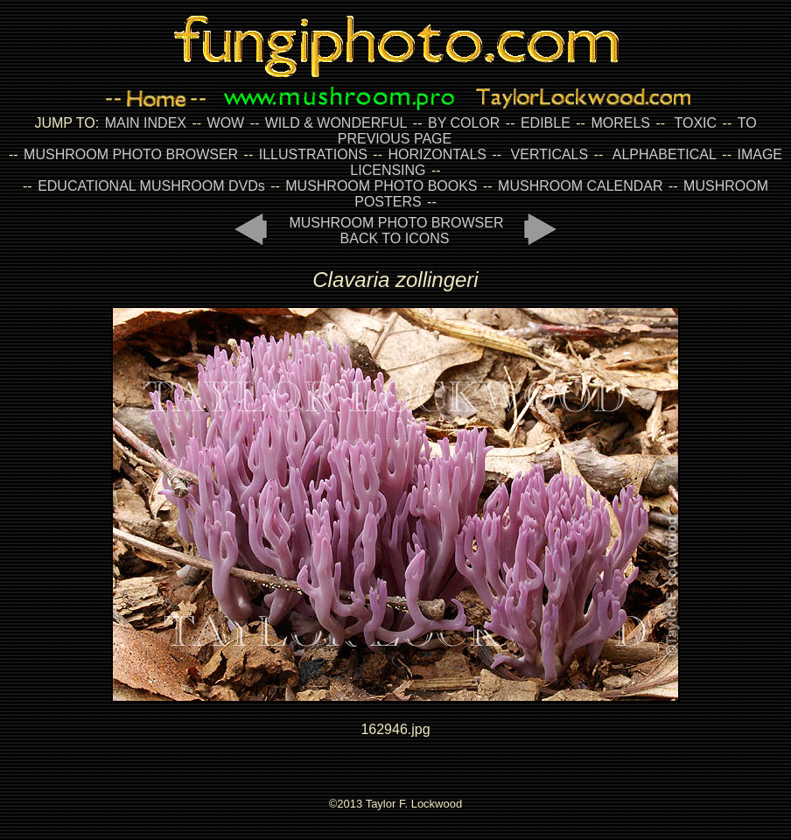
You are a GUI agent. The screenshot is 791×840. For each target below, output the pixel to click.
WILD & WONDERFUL (336, 123)
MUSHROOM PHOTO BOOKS (381, 185)
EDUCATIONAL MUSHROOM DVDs (151, 185)
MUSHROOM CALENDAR (580, 185)
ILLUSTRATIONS (313, 154)
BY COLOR (464, 123)
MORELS (620, 123)
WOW (226, 123)
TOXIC (696, 123)
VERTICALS (550, 154)
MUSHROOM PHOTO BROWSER (131, 154)
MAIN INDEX (145, 123)
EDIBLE (545, 123)
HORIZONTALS (437, 154)
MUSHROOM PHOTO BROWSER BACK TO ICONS (396, 230)
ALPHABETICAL (664, 154)
